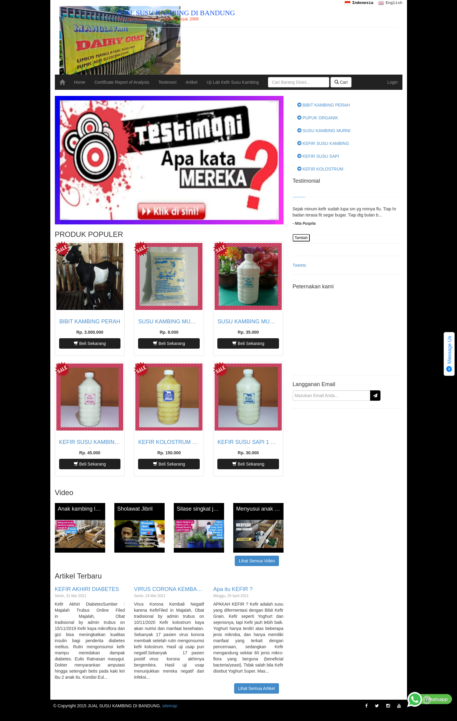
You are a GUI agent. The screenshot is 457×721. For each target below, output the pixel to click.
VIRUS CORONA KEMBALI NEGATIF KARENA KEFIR (169, 589)
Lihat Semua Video (257, 560)
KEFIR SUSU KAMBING (323, 143)
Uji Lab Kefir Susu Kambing (233, 82)
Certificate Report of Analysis (122, 82)
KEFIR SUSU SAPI (318, 156)
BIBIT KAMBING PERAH (89, 322)
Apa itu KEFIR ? (232, 589)
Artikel (192, 82)
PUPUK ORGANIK (317, 117)
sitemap (169, 705)
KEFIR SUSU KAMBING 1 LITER (90, 442)
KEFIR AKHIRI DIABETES (87, 589)
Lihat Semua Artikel (256, 688)
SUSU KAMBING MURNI (324, 130)
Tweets (299, 265)
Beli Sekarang (90, 343)
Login (392, 82)
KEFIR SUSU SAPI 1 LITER (248, 442)
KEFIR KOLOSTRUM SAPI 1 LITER (169, 442)
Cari (341, 82)
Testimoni (168, 82)
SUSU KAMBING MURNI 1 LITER (248, 322)
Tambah (301, 238)
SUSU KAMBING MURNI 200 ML (169, 322)
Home (79, 82)
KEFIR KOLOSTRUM (320, 169)
